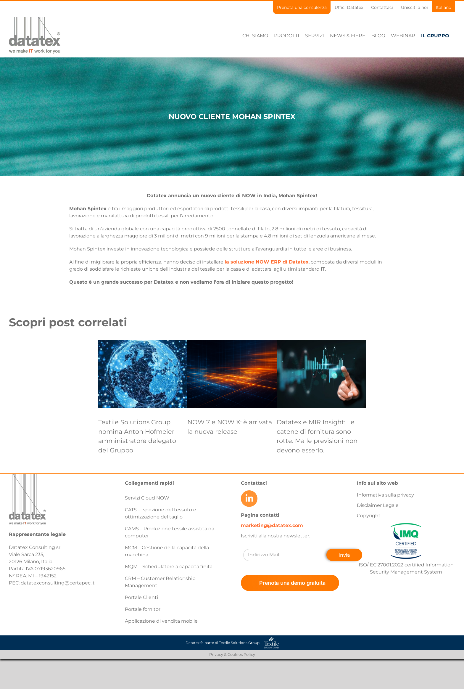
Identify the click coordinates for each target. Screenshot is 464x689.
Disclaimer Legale (378, 505)
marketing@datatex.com (272, 525)
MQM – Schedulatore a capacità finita (168, 566)
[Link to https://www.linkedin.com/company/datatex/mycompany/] (249, 498)
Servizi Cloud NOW (147, 498)
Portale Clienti (141, 597)
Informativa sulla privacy (385, 495)
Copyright (369, 515)
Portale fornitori (143, 609)
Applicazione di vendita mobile (161, 621)
